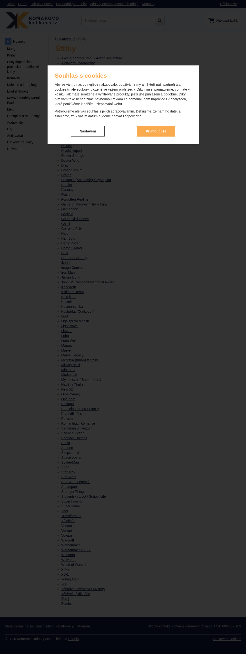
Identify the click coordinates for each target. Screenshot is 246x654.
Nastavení (88, 127)
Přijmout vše (156, 127)
